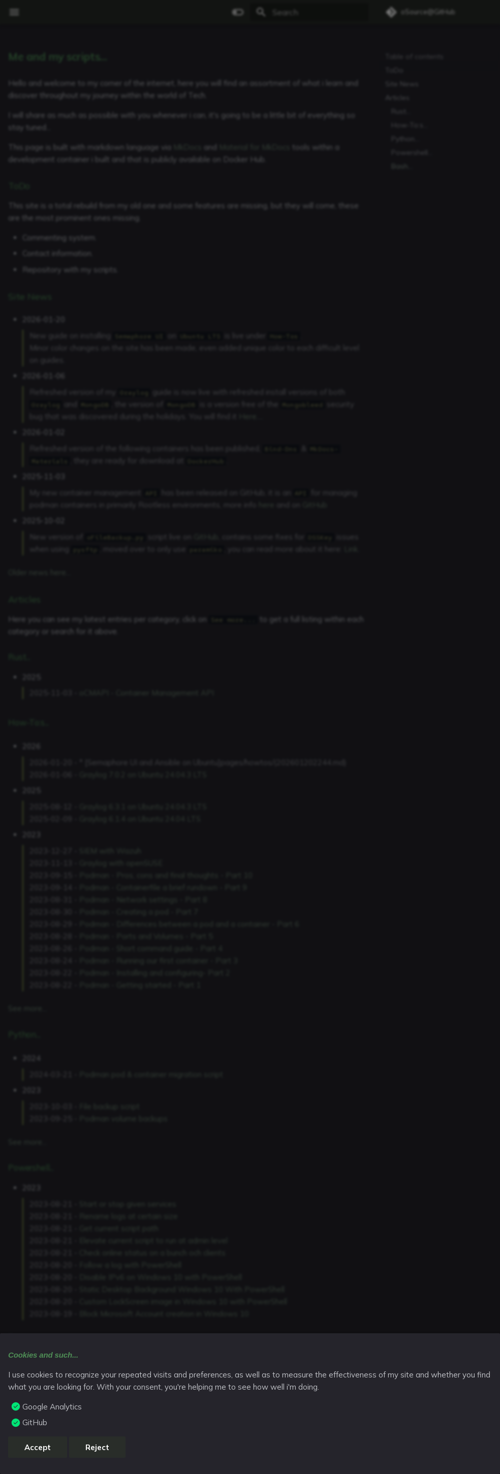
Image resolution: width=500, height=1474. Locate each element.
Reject (97, 1447)
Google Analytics (52, 1407)
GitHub (34, 1422)
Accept (37, 1447)
